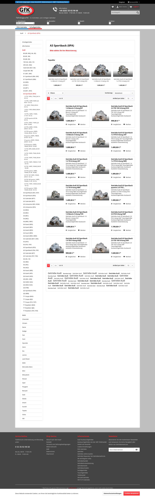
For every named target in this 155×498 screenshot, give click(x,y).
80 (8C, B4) (26, 56)
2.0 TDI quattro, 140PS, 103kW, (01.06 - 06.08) (30, 171)
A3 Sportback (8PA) (29, 94)
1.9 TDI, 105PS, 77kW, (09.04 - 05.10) (32, 158)
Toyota (24, 411)
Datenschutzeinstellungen (112, 493)
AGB (47, 449)
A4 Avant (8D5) (28, 224)
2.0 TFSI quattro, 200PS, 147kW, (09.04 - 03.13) (31, 132)
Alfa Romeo (26, 46)
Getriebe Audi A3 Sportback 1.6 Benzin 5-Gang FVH (76, 213)
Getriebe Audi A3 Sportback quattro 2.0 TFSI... (122, 186)
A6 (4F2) (25, 265)
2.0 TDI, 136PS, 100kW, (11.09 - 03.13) (32, 163)
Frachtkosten (73, 488)
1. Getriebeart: (21, 21)
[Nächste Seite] (51, 98)
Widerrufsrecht (51, 447)
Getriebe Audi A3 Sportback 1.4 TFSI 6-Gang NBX (122, 160)
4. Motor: (112, 21)
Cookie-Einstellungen (85, 447)
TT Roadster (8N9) (29, 305)
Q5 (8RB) (26, 293)
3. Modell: (81, 21)
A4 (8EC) (26, 216)
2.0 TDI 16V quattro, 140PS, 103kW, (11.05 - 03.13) (32, 180)
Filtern (51, 93)
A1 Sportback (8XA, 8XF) (31, 76)
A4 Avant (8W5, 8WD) (30, 236)
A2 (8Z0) (25, 82)
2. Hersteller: (51, 21)
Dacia (24, 327)
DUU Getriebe (82, 449)
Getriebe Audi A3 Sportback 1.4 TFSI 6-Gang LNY (123, 80)
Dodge (24, 331)
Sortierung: (109, 93)
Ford (23, 339)
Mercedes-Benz (27, 367)
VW (23, 418)
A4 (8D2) (26, 210)
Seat (23, 395)
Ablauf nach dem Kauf (53, 440)
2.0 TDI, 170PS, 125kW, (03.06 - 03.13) (32, 184)
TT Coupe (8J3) (28, 299)
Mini (23, 371)
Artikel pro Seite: (118, 98)
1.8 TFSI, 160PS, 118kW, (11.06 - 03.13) (30, 114)
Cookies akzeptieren (132, 493)
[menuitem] (121, 2)
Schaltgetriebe (27, 42)
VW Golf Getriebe (83, 477)
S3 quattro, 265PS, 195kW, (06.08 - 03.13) (31, 141)
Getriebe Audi (55, 273)
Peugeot (25, 387)
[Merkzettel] (113, 7)
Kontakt (49, 442)
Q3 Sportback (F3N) (29, 291)
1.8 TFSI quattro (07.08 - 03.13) (31, 119)
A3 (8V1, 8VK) (27, 91)
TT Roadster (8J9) (28, 308)
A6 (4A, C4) (26, 259)
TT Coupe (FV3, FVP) (29, 302)
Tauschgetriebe (83, 473)
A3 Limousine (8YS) (29, 207)
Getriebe (80, 451)
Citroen (24, 323)
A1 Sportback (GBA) (29, 79)
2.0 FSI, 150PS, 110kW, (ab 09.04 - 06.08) (31, 123)
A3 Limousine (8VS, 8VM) (31, 204)
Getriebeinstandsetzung (86, 463)
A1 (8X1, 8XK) (27, 73)
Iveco (24, 347)
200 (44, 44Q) (27, 65)
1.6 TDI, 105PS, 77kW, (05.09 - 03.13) (32, 154)
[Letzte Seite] (56, 98)
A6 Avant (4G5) (28, 276)
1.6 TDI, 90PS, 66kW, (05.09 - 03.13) (32, 149)
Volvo (24, 414)
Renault (24, 391)
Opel (23, 383)
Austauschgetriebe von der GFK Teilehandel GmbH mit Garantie (92, 443)
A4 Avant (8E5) (28, 227)
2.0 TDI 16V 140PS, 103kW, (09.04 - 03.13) (31, 176)
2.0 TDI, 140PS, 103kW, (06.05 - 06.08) (32, 167)
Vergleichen (71, 124)
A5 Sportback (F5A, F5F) (31, 250)
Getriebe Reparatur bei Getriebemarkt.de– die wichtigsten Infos (92, 457)
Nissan (24, 379)
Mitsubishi (25, 375)
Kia (23, 351)
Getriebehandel (83, 461)
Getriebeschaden (83, 468)
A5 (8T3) (25, 242)
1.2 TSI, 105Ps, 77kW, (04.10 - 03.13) (32, 97)
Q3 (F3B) (26, 288)
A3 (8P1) (26, 88)
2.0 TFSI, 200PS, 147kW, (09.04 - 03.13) (30, 128)
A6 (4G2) (26, 268)
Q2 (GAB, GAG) (28, 282)
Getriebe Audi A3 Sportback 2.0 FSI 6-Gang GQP (122, 213)
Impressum (50, 454)
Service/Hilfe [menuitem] (133, 2)
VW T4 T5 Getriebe (84, 480)
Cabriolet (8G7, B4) (29, 68)
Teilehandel (81, 475)
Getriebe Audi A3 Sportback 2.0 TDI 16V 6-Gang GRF (122, 239)
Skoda (24, 399)
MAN (24, 363)
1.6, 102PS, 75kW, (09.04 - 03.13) (31, 106)
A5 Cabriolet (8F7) (29, 253)
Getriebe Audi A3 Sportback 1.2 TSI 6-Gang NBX (76, 186)
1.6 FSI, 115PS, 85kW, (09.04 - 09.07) (32, 110)
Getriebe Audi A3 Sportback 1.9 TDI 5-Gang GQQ (76, 239)
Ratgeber (122, 2)
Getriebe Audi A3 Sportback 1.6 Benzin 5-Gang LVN (101, 80)
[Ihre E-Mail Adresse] (121, 450)
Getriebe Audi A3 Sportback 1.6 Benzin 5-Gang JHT (58, 80)
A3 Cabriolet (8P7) (29, 198)
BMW (24, 315)
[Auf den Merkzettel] (82, 124)
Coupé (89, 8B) (28, 71)
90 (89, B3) (26, 59)
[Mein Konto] (122, 7)
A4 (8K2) (26, 219)
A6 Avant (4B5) (28, 270)
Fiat (23, 335)
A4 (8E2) (25, 213)
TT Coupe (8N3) (28, 296)
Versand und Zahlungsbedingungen (58, 444)
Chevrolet (25, 319)
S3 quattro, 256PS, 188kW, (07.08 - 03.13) (31, 136)
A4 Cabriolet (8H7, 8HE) (30, 239)
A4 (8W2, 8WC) (28, 221)
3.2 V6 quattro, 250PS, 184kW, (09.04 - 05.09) (30, 145)
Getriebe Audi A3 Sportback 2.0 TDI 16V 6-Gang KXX (79, 80)
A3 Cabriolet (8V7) (29, 201)
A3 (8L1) (25, 85)
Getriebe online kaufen (85, 454)
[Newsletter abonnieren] (136, 450)
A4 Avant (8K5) (28, 233)
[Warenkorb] (134, 7)
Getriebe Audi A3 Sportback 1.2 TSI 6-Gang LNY (76, 160)
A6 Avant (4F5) (28, 273)
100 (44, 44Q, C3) (28, 62)
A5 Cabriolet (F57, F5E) (30, 256)
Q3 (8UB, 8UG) (28, 285)
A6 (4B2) (26, 262)
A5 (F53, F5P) (27, 244)
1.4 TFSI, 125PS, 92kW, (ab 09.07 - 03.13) (31, 101)
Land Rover (26, 359)
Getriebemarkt (82, 466)
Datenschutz (50, 451)
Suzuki (24, 407)
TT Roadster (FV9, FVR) (30, 311)
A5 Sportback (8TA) (29, 247)
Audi (23, 50)
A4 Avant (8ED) (28, 230)
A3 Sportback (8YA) (29, 196)
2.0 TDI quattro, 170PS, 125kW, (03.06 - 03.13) (30, 189)
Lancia (24, 355)
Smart (24, 403)
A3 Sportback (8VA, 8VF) (31, 193)
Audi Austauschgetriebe (85, 440)
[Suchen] (138, 12)
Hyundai (25, 343)
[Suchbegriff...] (125, 12)
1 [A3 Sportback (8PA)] (48, 98)
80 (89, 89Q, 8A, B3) (29, 53)
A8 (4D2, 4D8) (27, 279)
